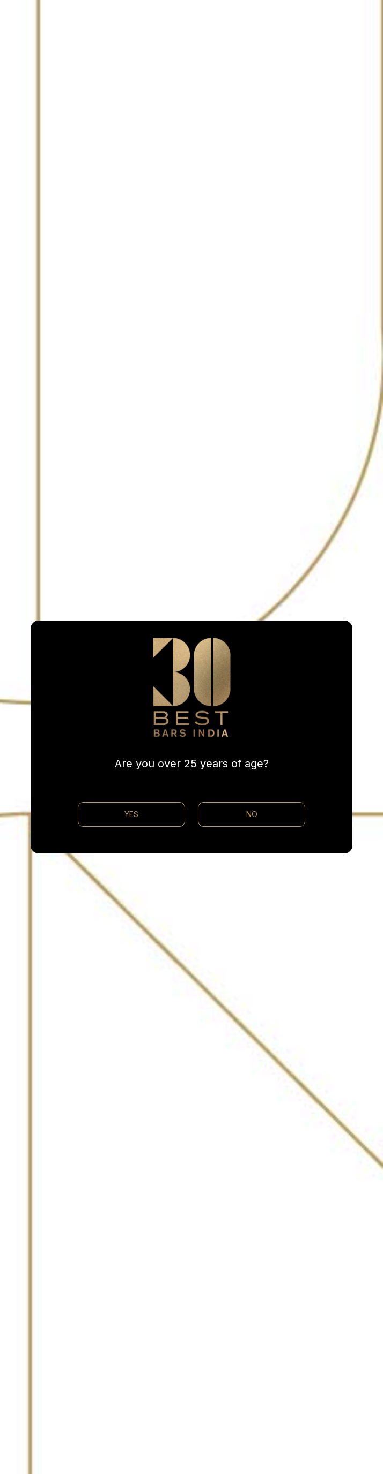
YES (131, 814)
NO (251, 814)
